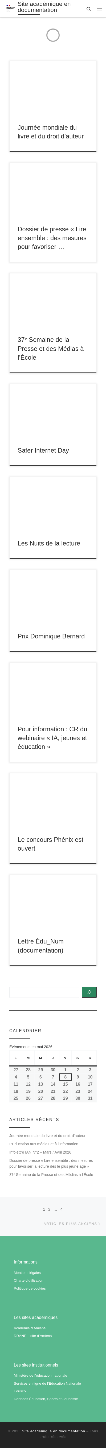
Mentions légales (27, 1273)
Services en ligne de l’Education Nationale (47, 1383)
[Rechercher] (89, 992)
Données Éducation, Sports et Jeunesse (46, 1399)
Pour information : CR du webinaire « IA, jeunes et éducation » (52, 738)
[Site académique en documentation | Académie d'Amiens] (10, 8)
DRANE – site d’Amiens (33, 1336)
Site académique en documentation (53, 1431)
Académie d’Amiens (30, 1328)
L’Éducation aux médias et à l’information (43, 1144)
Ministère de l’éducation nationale (40, 1375)
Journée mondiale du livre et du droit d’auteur (47, 1136)
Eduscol (20, 1391)
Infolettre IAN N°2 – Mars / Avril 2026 (40, 1152)
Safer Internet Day (43, 450)
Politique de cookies (30, 1288)
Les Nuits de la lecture (49, 543)
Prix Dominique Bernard (51, 636)
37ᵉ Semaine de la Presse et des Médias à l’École (51, 348)
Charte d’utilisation (28, 1280)
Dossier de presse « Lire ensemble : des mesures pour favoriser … (52, 238)
